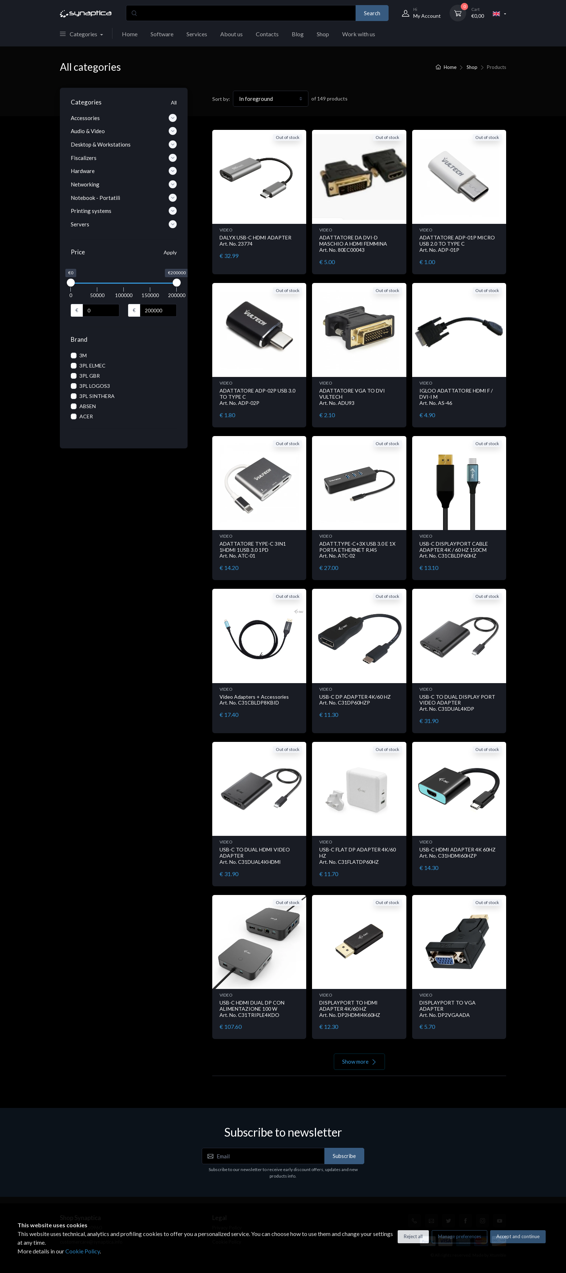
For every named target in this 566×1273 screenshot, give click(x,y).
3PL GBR (89, 376)
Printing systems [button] (124, 211)
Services (196, 33)
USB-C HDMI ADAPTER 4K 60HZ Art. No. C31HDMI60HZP (457, 852)
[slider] (71, 283)
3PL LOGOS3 (94, 386)
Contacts (267, 33)
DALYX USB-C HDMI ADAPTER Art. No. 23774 (255, 240)
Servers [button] (124, 224)
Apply (170, 252)
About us (231, 33)
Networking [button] (124, 184)
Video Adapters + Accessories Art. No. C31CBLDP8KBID (254, 700)
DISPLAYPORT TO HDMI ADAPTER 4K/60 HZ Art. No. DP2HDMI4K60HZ (349, 1008)
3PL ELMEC (92, 365)
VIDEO (226, 230)
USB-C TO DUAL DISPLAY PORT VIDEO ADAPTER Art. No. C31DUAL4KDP (457, 703)
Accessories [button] (124, 118)
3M (83, 355)
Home (130, 33)
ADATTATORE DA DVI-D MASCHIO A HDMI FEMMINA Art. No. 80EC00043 (353, 243)
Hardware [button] (124, 171)
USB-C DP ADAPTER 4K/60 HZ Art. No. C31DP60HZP (355, 700)
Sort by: (221, 99)
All (174, 102)
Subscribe (344, 1156)
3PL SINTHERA (97, 396)
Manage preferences (459, 1236)
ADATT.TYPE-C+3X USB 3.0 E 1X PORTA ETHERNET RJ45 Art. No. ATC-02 (357, 550)
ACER (86, 416)
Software (162, 33)
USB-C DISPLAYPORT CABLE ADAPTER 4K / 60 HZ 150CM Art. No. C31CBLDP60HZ (453, 550)
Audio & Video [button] (124, 131)
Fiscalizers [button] (124, 158)
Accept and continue (518, 1236)
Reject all (413, 1236)
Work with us (358, 33)
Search (372, 13)
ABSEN (87, 406)
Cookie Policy (82, 1251)
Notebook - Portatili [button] (124, 198)
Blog (298, 33)
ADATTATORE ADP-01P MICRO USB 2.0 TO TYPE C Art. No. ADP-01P (457, 243)
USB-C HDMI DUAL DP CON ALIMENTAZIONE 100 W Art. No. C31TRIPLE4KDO (252, 1008)
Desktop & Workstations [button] (124, 144)
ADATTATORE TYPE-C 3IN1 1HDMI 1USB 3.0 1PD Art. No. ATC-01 (253, 550)
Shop (323, 33)
